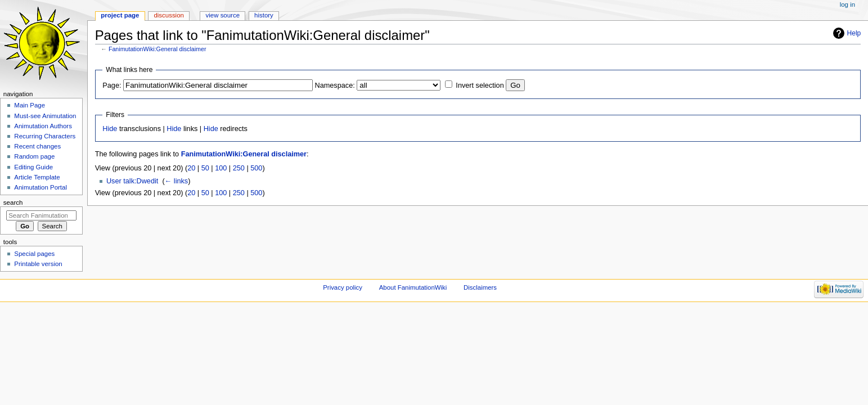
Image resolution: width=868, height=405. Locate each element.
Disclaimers (480, 287)
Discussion (168, 15)
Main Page (29, 105)
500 (256, 168)
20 (191, 168)
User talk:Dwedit (132, 181)
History (263, 15)
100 (221, 168)
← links (176, 181)
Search (13, 202)
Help (854, 33)
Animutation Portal (40, 187)
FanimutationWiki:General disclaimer (157, 49)
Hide (109, 129)
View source (223, 15)
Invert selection (479, 85)
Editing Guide (33, 167)
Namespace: (335, 85)
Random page (34, 156)
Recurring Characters (44, 136)
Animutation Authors (43, 126)
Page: (111, 85)
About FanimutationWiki (413, 287)
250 (239, 168)
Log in (847, 4)
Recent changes (37, 146)
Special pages (34, 253)
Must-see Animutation (45, 115)
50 (205, 168)
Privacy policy (342, 287)
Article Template (37, 177)
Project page (120, 15)
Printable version (38, 263)
